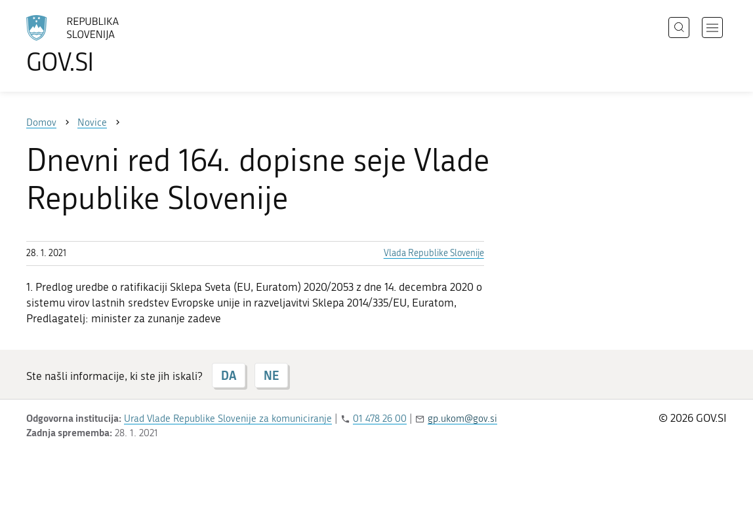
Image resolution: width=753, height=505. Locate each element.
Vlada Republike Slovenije (434, 253)
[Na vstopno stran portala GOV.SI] (109, 44)
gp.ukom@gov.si (462, 418)
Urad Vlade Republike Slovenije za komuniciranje (228, 418)
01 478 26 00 (380, 418)
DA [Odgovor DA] (228, 375)
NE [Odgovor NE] (271, 375)
